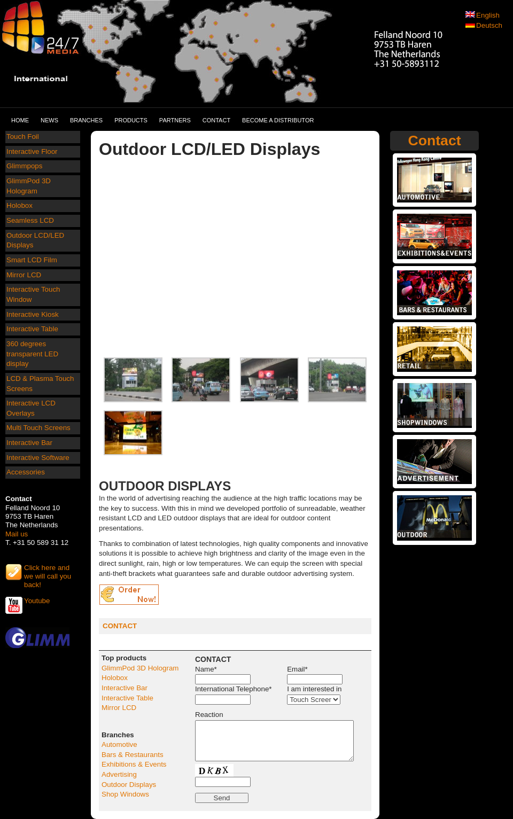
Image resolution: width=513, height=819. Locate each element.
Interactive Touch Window (33, 294)
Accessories (25, 472)
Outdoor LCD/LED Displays (35, 240)
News (49, 120)
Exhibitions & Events (134, 764)
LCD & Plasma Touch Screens (40, 384)
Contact (216, 120)
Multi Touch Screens (38, 428)
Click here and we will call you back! (47, 572)
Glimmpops (24, 166)
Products (130, 120)
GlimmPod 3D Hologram (28, 186)
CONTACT (120, 626)
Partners (175, 120)
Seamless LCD (30, 220)
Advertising (119, 774)
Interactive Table (32, 329)
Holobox (19, 205)
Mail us (16, 534)
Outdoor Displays (129, 785)
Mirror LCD (23, 275)
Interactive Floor (32, 151)
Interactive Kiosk (32, 314)
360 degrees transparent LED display (32, 354)
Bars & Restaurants (133, 755)
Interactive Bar (29, 443)
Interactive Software (37, 458)
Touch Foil (22, 136)
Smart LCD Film (31, 260)
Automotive (119, 744)
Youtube (37, 601)
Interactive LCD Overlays (31, 408)
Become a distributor (278, 120)
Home (20, 120)
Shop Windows (125, 794)
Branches (86, 120)
